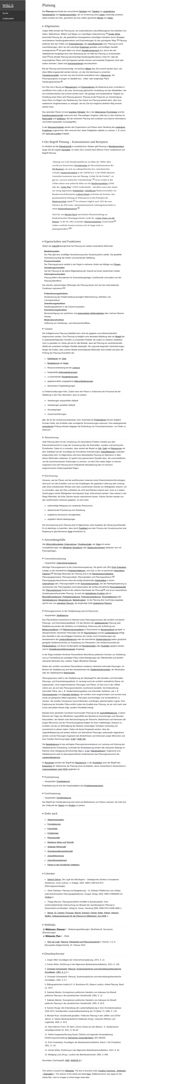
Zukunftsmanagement (57, 860)
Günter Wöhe (114, 34)
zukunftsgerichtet (95, 44)
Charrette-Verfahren (70, 694)
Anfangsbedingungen (68, 372)
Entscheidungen (76, 44)
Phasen (117, 264)
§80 (73, 739)
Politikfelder (78, 190)
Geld (104, 448)
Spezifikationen (108, 452)
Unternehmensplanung (66, 563)
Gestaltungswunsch (90, 50)
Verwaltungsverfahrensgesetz (62, 649)
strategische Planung (102, 603)
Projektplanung (63, 781)
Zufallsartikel (8, 19)
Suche (5, 13)
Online (48, 897)
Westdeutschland (116, 146)
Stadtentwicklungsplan (100, 670)
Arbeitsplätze (100, 580)
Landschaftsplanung (68, 639)
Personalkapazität (118, 587)
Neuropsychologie (56, 127)
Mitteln (88, 69)
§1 (81, 751)
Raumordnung (90, 633)
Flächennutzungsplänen (73, 630)
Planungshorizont (53, 590)
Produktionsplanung (71, 597)
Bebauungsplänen (50, 630)
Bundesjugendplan (99, 183)
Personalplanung (109, 597)
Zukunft (55, 246)
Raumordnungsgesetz (67, 208)
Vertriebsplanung (49, 600)
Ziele (64, 359)
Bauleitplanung (52, 744)
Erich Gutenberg (119, 567)
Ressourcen (116, 448)
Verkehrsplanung (103, 639)
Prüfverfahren (100, 420)
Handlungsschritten (67, 15)
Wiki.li (7, 5)
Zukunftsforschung (56, 856)
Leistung (76, 368)
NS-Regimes (57, 169)
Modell (118, 337)
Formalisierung (54, 824)
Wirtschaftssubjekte (54, 544)
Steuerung (105, 75)
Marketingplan (79, 600)
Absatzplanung (65, 600)
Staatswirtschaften (69, 172)
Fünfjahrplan (53, 833)
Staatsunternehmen (96, 548)
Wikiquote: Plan (52, 936)
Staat (98, 544)
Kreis (70, 531)
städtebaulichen (101, 623)
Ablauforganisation (56, 820)
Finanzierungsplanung (91, 597)
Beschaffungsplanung (51, 597)
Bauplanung (80, 763)
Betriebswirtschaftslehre (103, 574)
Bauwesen (49, 763)
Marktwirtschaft (59, 201)
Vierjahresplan (80, 165)
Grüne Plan (66, 187)
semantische (47, 426)
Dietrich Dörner (54, 879)
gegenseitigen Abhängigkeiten (90, 313)
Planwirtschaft (65, 146)
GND (67, 1060)
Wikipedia (69, 1071)
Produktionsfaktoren (76, 571)
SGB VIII (81, 739)
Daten (110, 18)
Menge (100, 18)
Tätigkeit (95, 11)
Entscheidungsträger (90, 584)
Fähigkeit (83, 11)
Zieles (102, 15)
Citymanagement (49, 694)
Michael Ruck (71, 214)
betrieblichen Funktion (95, 593)
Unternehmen (71, 544)
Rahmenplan (69, 673)
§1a (87, 751)
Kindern (72, 805)
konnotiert (66, 150)
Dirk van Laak (54, 942)
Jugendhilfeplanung (108, 713)
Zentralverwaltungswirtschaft (60, 851)
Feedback (83, 528)
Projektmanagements (93, 786)
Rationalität (47, 119)
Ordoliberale (90, 190)
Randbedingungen (70, 377)
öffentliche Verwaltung (72, 548)
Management (71, 87)
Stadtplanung (62, 615)
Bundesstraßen (89, 646)
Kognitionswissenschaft (52, 115)
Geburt (61, 805)
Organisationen (88, 87)
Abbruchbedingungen (83, 381)
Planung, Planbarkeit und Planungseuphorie (80, 942)
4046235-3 (75, 1060)
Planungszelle (54, 838)
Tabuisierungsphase (92, 221)
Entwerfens (47, 766)
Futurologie (52, 829)
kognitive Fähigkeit (77, 112)
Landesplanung (111, 633)
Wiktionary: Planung (55, 929)
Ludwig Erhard (82, 194)
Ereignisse (84, 47)
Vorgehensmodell (50, 75)
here (89, 1074)
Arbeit (65, 363)
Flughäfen (105, 646)
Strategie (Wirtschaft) (57, 847)
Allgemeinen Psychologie (106, 112)
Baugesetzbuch (107, 630)
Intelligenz (61, 119)
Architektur (97, 763)
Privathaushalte (84, 544)
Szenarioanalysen (75, 63)
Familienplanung (63, 798)
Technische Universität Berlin (80, 1038)
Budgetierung (53, 363)
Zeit (99, 448)
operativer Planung (65, 603)
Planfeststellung (49, 646)
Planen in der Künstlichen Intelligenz (64, 865)
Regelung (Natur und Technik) (61, 842)
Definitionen (53, 359)
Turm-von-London (53, 134)
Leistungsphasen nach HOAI (55, 769)
